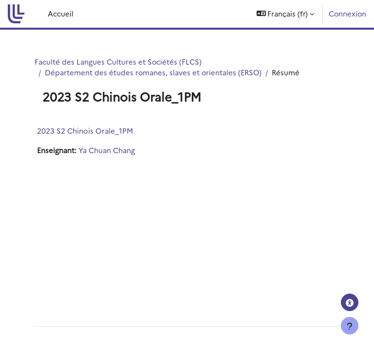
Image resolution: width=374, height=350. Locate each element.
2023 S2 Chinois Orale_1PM (85, 130)
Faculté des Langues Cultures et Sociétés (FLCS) (118, 61)
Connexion (347, 13)
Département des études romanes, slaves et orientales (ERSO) (153, 72)
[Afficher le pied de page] (349, 325)
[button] (285, 14)
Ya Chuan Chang (106, 150)
